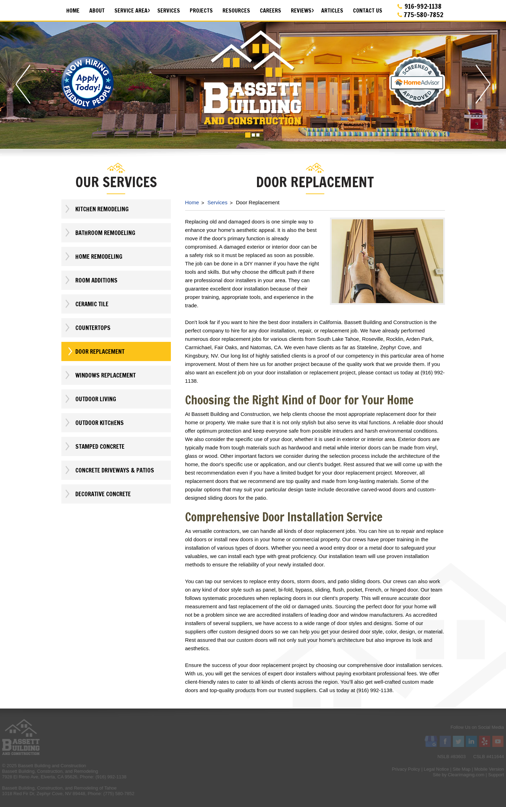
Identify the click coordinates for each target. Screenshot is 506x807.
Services (168, 10)
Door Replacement (94, 351)
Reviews (301, 10)
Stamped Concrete (94, 446)
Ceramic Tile (86, 304)
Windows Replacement (100, 375)
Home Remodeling (93, 256)
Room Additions (91, 280)
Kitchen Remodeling (96, 209)
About (97, 10)
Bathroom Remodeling (100, 232)
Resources (236, 10)
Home (73, 10)
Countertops (87, 327)
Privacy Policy (483, 769)
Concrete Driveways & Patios (109, 470)
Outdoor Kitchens (94, 422)
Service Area (131, 10)
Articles (332, 10)
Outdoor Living (90, 399)
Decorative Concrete (97, 494)
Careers (270, 10)
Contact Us (367, 10)
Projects (201, 10)
